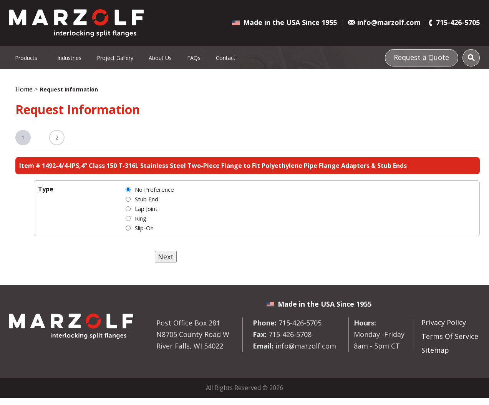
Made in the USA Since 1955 (290, 22)
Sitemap (435, 350)
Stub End (146, 199)
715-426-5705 (458, 22)
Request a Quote (421, 57)
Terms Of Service (449, 336)
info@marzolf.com (389, 22)
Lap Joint (146, 208)
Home (24, 89)
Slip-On (144, 228)
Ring (140, 218)
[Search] (471, 57)
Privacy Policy (443, 322)
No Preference (154, 189)
